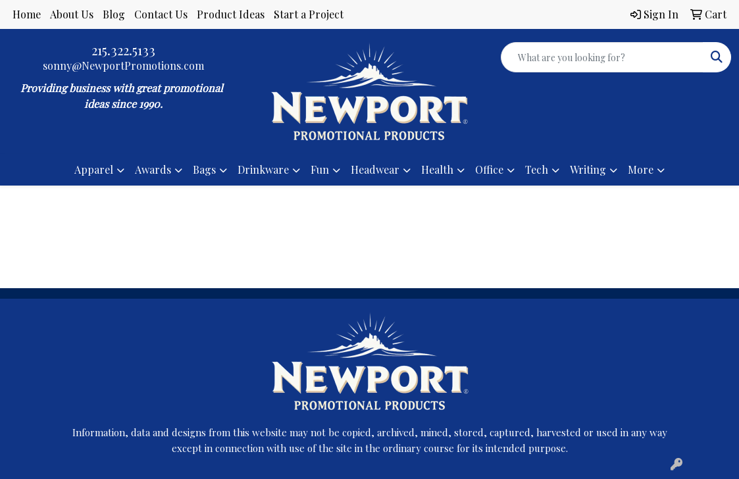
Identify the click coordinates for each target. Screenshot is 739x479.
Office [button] (489, 169)
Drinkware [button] (263, 169)
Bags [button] (204, 169)
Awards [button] (153, 169)
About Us (71, 14)
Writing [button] (588, 169)
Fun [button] (320, 169)
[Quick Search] (602, 57)
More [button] (640, 169)
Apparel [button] (93, 169)
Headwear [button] (375, 169)
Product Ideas (231, 14)
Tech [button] (536, 169)
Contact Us (161, 14)
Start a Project (309, 14)
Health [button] (437, 169)
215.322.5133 (123, 50)
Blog (114, 14)
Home (27, 14)
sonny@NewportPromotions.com (123, 65)
